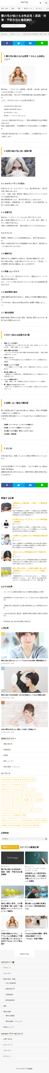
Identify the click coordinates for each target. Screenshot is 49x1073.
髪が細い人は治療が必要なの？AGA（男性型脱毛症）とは (36, 905)
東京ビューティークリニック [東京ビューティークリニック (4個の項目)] (12, 820)
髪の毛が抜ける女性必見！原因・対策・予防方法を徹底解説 (11, 871)
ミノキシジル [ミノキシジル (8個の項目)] (25, 810)
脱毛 (13, 8)
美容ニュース (28, 8)
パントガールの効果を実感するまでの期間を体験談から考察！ (24, 592)
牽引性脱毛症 (10, 1000)
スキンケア (7, 973)
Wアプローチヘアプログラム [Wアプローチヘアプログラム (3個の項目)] (12, 790)
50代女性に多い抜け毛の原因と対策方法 (16, 621)
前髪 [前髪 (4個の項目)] (24, 815)
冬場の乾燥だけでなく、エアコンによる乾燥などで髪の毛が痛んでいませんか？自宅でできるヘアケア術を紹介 (11, 938)
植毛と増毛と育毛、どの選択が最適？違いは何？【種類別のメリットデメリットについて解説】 (11, 907)
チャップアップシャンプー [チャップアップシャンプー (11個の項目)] (11, 795)
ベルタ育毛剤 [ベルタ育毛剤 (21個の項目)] (37, 800)
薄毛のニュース (19, 25)
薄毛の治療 (7, 1011)
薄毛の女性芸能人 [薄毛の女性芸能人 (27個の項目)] (15, 825)
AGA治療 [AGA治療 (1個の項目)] (16, 779)
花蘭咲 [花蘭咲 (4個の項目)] (4, 825)
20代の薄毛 (35, 868)
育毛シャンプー (8, 761)
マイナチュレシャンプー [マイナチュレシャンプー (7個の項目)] (10, 810)
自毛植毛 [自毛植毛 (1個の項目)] (43, 820)
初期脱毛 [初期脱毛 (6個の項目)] (17, 815)
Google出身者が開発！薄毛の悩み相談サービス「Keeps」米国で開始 (36, 936)
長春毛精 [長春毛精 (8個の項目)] (36, 825)
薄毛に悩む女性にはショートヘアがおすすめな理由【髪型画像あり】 (24, 660)
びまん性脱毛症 (11, 983)
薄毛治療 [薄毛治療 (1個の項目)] (27, 825)
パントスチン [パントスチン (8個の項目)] (6, 800)
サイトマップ (7, 1045)
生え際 (29, 868)
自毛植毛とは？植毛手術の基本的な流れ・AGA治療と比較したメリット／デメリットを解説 (36, 877)
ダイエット (39, 8)
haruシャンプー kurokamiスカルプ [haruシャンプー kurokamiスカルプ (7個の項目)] (13, 785)
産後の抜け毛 (7, 744)
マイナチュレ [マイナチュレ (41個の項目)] (6, 805)
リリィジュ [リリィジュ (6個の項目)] (37, 810)
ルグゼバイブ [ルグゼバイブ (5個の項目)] (6, 815)
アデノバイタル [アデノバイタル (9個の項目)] (29, 790)
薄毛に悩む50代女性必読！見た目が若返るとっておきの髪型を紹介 (23, 695)
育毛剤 (5, 755)
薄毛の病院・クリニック (11, 767)
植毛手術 (28, 870)
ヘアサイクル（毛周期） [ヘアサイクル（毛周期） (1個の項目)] (22, 800)
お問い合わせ (7, 1039)
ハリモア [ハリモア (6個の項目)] (26, 795)
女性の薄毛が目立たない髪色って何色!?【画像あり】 (18, 729)
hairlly (30, 1068)
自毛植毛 (42, 868)
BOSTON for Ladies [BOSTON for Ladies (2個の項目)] (28, 779)
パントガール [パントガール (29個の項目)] (36, 795)
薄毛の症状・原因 (8, 663)
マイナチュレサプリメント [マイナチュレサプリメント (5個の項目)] (23, 805)
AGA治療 (34, 870)
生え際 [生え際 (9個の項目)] (35, 820)
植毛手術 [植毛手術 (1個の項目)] (27, 820)
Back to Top (24, 954)
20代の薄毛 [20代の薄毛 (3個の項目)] (6, 779)
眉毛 (19, 8)
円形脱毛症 (7, 749)
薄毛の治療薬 (10, 1016)
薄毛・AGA (4, 8)
